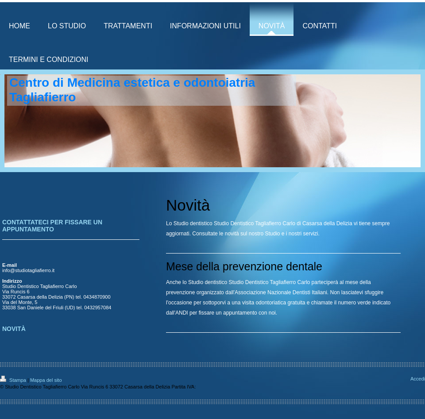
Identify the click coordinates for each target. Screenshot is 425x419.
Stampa (13, 380)
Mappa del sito (46, 380)
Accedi (417, 378)
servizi (310, 234)
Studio (272, 234)
